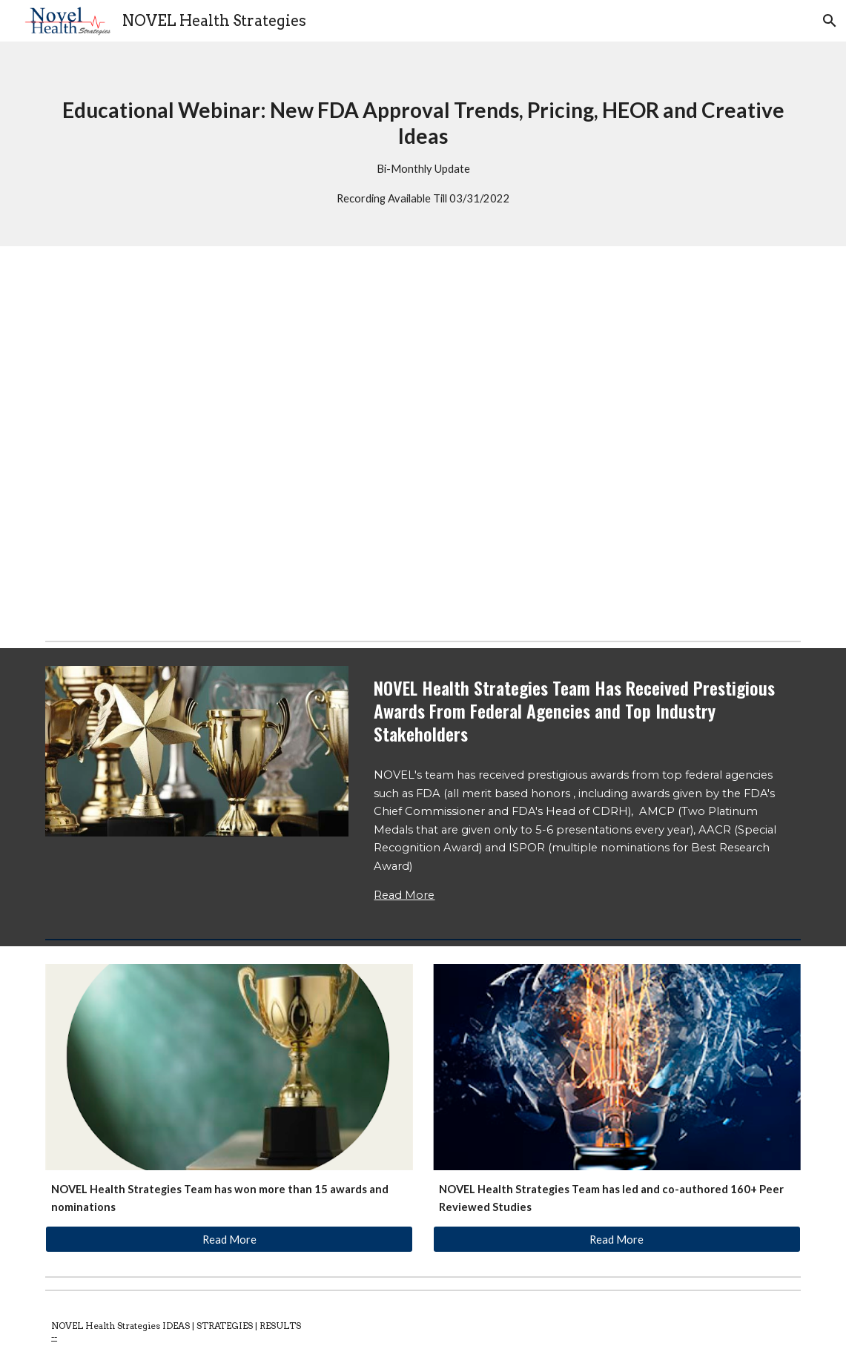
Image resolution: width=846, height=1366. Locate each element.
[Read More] (229, 1239)
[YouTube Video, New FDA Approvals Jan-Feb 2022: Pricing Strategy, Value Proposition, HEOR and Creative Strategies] (423, 440)
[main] (423, 143)
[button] (828, 21)
